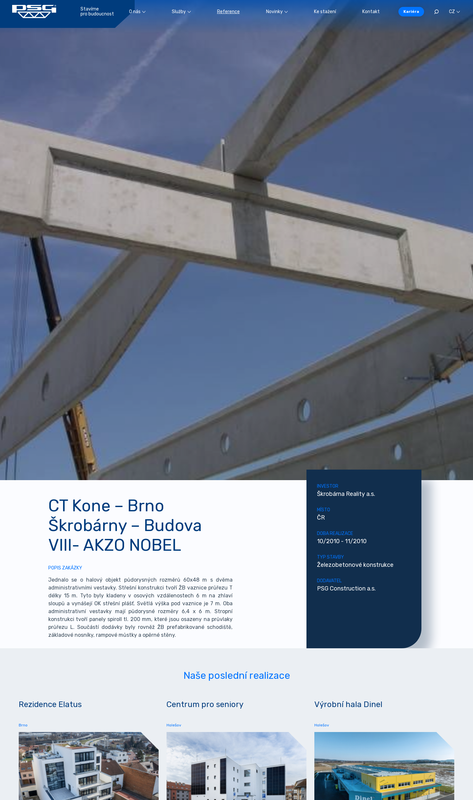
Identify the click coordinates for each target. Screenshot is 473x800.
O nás (137, 11)
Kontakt (371, 11)
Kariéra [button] (411, 11)
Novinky (277, 11)
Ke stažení (325, 11)
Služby (181, 11)
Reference (228, 11)
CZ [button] (454, 11)
